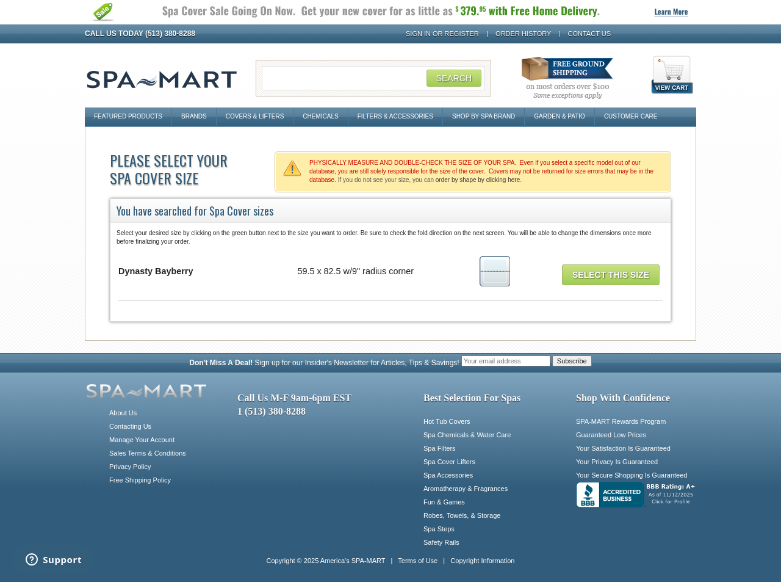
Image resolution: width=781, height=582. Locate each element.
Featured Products (128, 116)
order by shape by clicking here (478, 179)
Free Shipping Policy (140, 480)
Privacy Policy (130, 466)
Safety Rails (441, 542)
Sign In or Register (442, 33)
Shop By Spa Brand (483, 116)
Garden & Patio (559, 116)
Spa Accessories (448, 475)
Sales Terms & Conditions (147, 453)
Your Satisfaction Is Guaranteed (623, 448)
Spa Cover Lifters (449, 461)
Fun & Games (444, 502)
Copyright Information (482, 560)
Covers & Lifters (255, 116)
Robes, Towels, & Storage (461, 515)
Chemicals (320, 116)
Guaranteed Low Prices (611, 434)
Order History (523, 33)
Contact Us (589, 33)
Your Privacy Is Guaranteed (617, 461)
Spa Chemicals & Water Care (467, 434)
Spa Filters (439, 448)
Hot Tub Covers (446, 421)
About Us (123, 412)
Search (454, 78)
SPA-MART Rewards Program (621, 421)
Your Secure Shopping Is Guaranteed (631, 475)
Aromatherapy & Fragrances (465, 488)
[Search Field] (373, 78)
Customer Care (631, 116)
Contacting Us (130, 426)
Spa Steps (439, 529)
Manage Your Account (142, 439)
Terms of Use (417, 560)
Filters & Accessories (395, 116)
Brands (194, 116)
